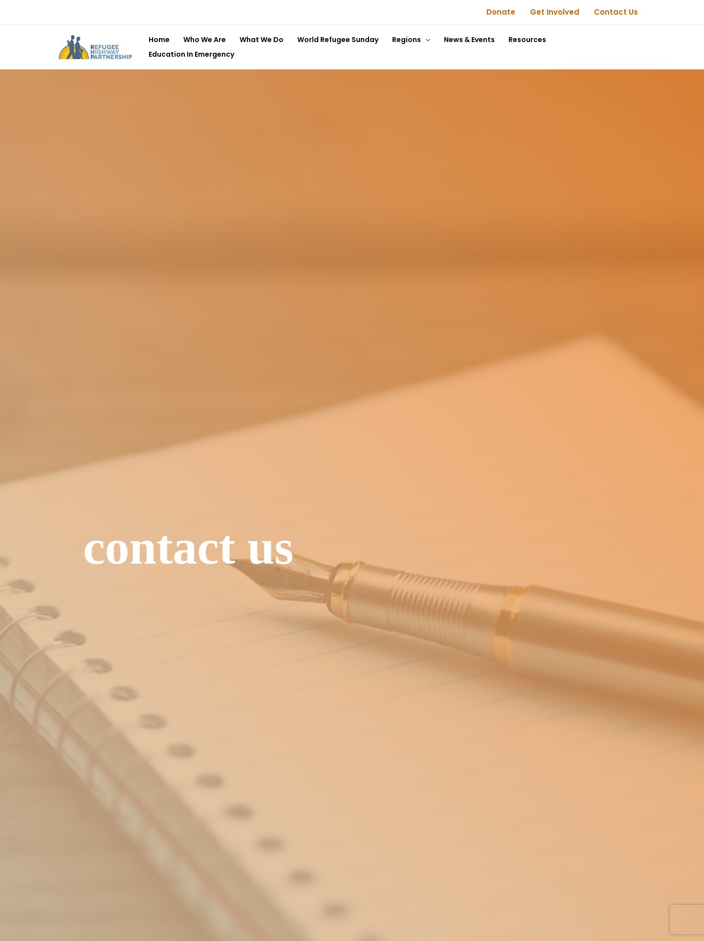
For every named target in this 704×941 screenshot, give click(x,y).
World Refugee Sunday (337, 39)
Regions (406, 39)
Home (159, 39)
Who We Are (204, 39)
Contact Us (616, 12)
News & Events (469, 39)
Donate (500, 12)
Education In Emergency (191, 54)
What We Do (262, 39)
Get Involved (554, 12)
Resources (527, 39)
